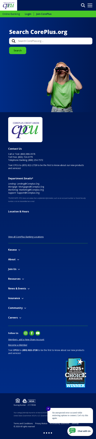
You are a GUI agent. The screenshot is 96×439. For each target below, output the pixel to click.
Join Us (12, 269)
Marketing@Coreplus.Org (31, 189)
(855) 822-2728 (29, 165)
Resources (14, 278)
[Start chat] (80, 431)
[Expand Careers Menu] (20, 318)
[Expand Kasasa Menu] (19, 250)
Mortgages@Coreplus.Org (31, 186)
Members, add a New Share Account (26, 339)
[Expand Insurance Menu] (22, 298)
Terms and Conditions (23, 423)
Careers (13, 317)
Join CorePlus (44, 14)
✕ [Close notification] (48, 408)
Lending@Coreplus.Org (28, 183)
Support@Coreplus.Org (28, 192)
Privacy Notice (41, 423)
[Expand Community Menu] (25, 308)
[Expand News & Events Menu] (28, 288)
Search (18, 50)
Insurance (14, 298)
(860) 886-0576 (27, 153)
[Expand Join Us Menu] (19, 269)
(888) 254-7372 (35, 160)
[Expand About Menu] (18, 259)
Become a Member (17, 344)
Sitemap (75, 423)
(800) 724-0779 (25, 157)
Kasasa (12, 249)
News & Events (17, 288)
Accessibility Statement (59, 423)
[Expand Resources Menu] (23, 279)
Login (28, 14)
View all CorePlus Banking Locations (26, 236)
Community (15, 308)
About (12, 259)
